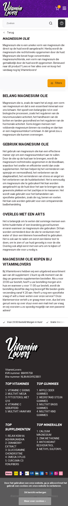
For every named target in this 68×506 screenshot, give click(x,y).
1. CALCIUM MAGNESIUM (44, 433)
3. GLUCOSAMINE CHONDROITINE (15, 452)
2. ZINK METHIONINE (48, 438)
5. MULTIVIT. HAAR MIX (18, 411)
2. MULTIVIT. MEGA (15, 394)
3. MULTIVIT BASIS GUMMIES (47, 406)
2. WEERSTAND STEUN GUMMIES (49, 399)
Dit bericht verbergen (35, 492)
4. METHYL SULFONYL (49, 449)
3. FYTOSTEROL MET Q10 (17, 399)
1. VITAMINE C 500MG (17, 390)
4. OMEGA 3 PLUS (15, 457)
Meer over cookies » (35, 501)
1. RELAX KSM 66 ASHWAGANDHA (15, 437)
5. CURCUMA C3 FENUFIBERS (14, 462)
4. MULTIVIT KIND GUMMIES (46, 413)
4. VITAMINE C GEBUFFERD (13, 406)
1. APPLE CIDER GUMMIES (45, 392)
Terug (8, 33)
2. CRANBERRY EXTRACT (13, 445)
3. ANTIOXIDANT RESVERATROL (46, 444)
